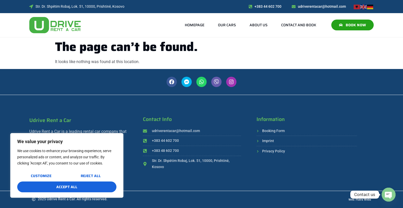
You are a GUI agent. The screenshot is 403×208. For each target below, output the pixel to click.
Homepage (194, 25)
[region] (66, 165)
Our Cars (227, 25)
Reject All (90, 176)
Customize (41, 176)
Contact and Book (298, 25)
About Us (259, 25)
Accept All (67, 187)
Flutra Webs (363, 199)
